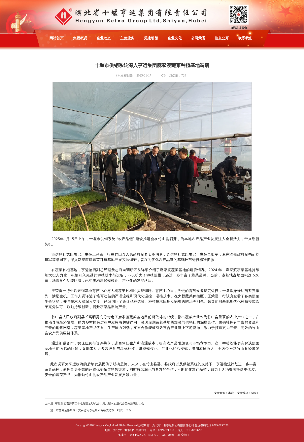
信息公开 (222, 38)
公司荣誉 (198, 38)
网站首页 (56, 38)
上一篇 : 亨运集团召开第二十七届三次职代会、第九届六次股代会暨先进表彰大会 (94, 403)
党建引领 (151, 38)
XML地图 (168, 434)
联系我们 (245, 38)
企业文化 (174, 38)
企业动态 (103, 38)
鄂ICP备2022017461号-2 (143, 434)
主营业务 (127, 38)
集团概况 (80, 38)
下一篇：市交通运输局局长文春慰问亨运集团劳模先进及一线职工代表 (88, 410)
